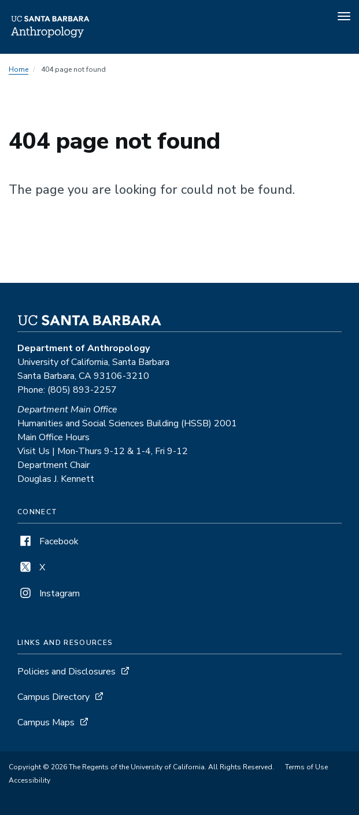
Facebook (48, 541)
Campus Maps (46, 722)
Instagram (48, 593)
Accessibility (29, 780)
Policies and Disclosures (66, 671)
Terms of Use (306, 767)
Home (18, 69)
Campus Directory (53, 697)
